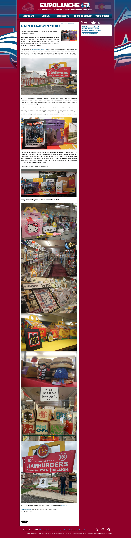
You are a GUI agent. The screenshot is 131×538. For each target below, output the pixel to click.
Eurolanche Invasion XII (39, 49)
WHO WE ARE (28, 16)
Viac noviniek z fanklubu (67, 23)
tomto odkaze (64, 505)
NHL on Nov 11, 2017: (54, 530)
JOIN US (46, 16)
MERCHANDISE (102, 16)
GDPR (110, 533)
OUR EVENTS (63, 16)
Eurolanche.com (26, 509)
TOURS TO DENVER (83, 16)
